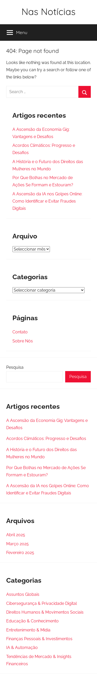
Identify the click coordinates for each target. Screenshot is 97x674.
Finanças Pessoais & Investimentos (39, 638)
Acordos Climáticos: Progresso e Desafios (46, 438)
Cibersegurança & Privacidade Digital (41, 603)
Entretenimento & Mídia (28, 630)
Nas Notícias (48, 11)
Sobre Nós (22, 341)
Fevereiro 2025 (20, 552)
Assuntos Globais (22, 594)
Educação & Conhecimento (32, 621)
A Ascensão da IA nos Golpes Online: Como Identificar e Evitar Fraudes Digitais (47, 201)
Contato (20, 332)
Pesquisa (15, 367)
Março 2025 (17, 543)
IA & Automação (22, 647)
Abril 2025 (15, 534)
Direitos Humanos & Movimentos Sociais (45, 612)
